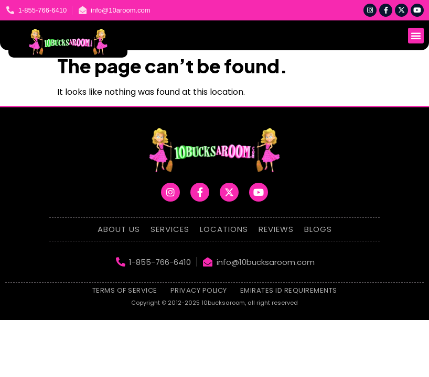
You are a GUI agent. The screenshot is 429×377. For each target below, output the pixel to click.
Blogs (318, 229)
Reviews (276, 229)
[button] (416, 35)
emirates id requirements (288, 290)
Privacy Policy (198, 290)
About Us (119, 229)
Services (170, 229)
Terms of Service (124, 290)
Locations (224, 229)
